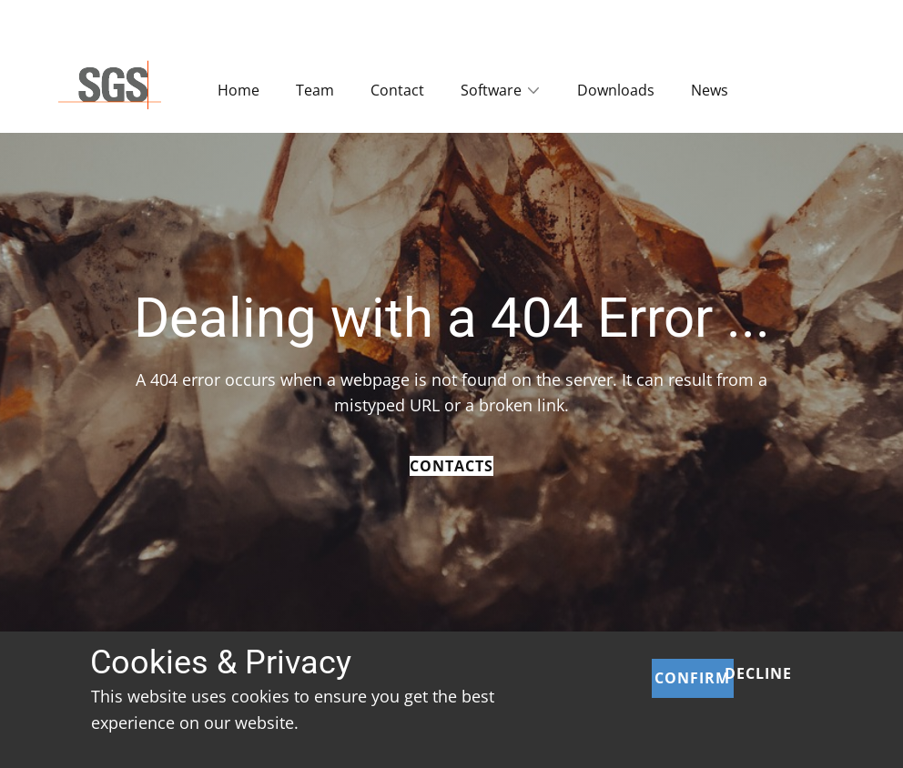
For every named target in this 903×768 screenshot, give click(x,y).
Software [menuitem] (491, 90)
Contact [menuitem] (397, 90)
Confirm (692, 678)
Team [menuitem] (315, 90)
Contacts (451, 466)
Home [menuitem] (238, 90)
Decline (758, 673)
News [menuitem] (709, 90)
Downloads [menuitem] (615, 90)
